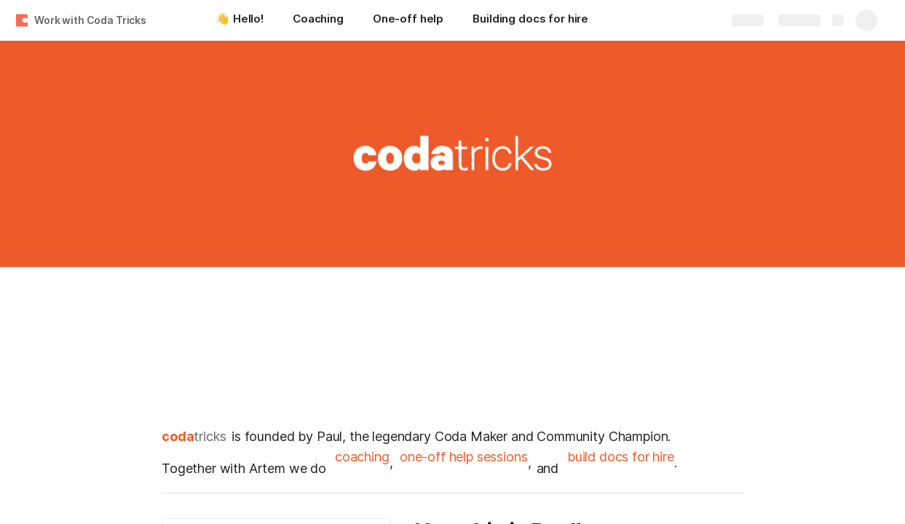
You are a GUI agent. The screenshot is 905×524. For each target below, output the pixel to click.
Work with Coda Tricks (90, 20)
